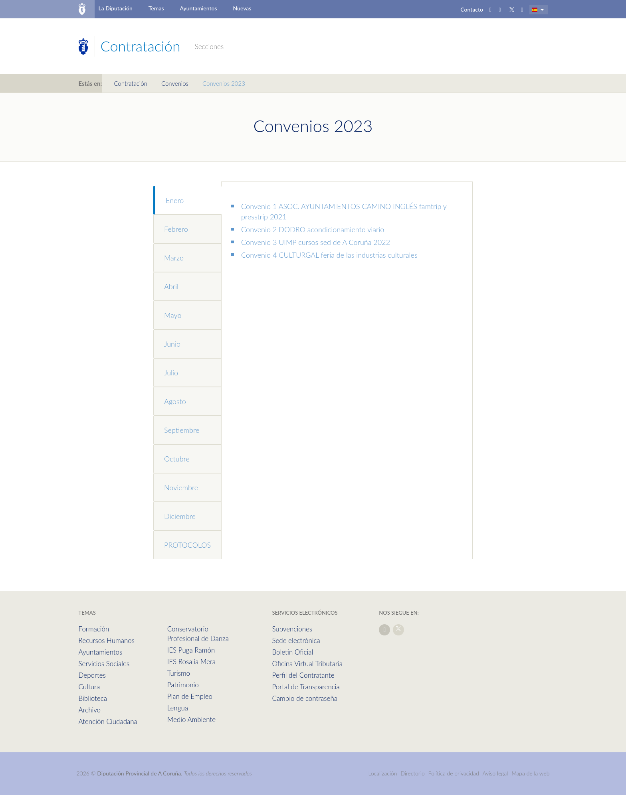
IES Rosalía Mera (191, 661)
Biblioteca (93, 698)
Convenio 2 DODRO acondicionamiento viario (312, 229)
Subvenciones (292, 629)
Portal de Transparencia (305, 687)
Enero (175, 200)
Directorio (412, 773)
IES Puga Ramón (191, 650)
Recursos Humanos (107, 640)
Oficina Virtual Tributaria (307, 663)
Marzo (174, 257)
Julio (171, 372)
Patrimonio (183, 685)
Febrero (176, 229)
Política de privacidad (454, 773)
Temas (156, 8)
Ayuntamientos (198, 8)
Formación (94, 629)
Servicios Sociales (104, 663)
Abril (171, 286)
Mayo (172, 315)
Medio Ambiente (191, 719)
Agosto (175, 401)
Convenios (174, 83)
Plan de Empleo (189, 696)
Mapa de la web (530, 773)
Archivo (90, 710)
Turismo (178, 673)
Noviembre (181, 487)
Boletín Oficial (292, 652)
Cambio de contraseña (304, 698)
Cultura (89, 687)
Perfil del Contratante (303, 675)
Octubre (177, 458)
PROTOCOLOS (187, 545)
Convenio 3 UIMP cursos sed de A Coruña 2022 (315, 242)
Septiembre (181, 430)
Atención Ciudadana (108, 721)
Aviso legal (495, 773)
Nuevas (242, 8)
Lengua (177, 708)
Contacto (471, 9)
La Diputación (115, 8)
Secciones (209, 46)
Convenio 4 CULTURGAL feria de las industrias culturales (329, 255)
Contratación (130, 83)
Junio (172, 343)
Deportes (92, 675)
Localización (382, 773)
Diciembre (180, 516)
